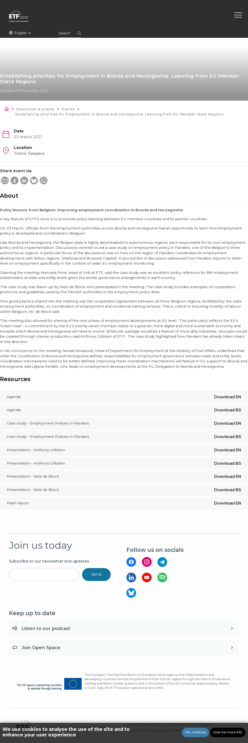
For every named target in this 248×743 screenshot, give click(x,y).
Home (8, 110)
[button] (5, 180)
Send (96, 574)
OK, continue (195, 732)
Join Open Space (41, 647)
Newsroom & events (35, 109)
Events (68, 109)
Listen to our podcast (46, 628)
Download (227, 397)
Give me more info (227, 732)
